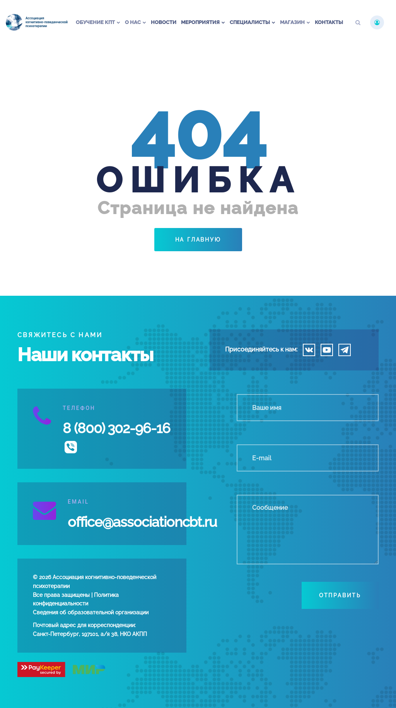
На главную (198, 240)
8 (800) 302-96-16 (116, 428)
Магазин (292, 22)
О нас (133, 22)
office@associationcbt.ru (142, 522)
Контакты (329, 22)
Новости (163, 22)
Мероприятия (200, 22)
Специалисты (250, 22)
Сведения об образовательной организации (90, 612)
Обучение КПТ (95, 22)
